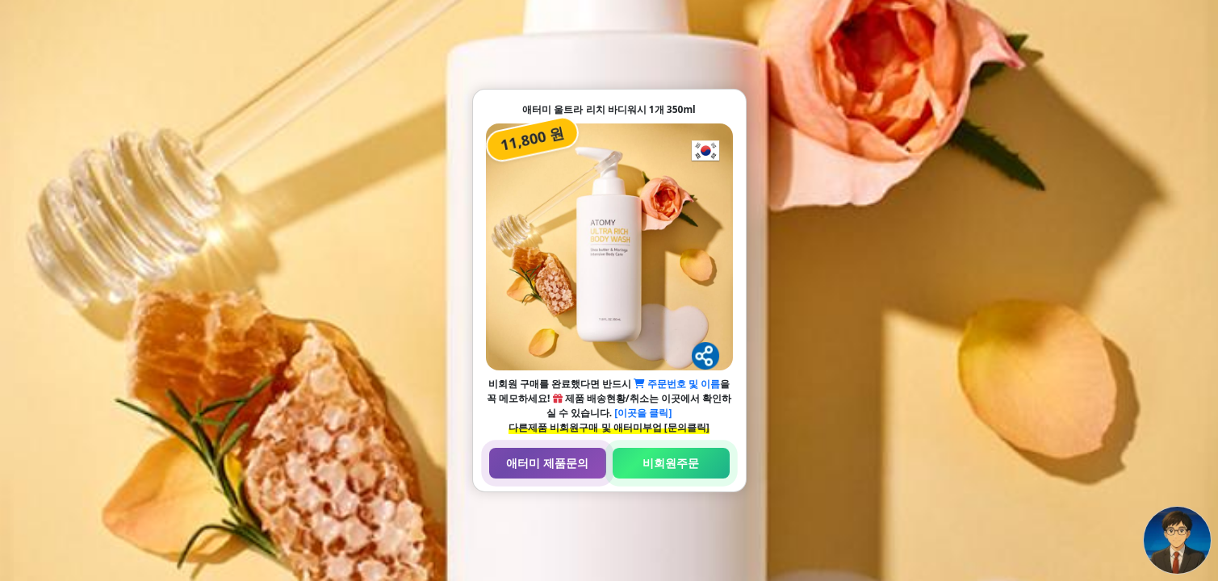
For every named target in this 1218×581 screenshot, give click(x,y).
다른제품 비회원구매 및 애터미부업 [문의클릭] (609, 427)
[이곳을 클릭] (643, 413)
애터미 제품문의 (547, 462)
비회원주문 (670, 462)
